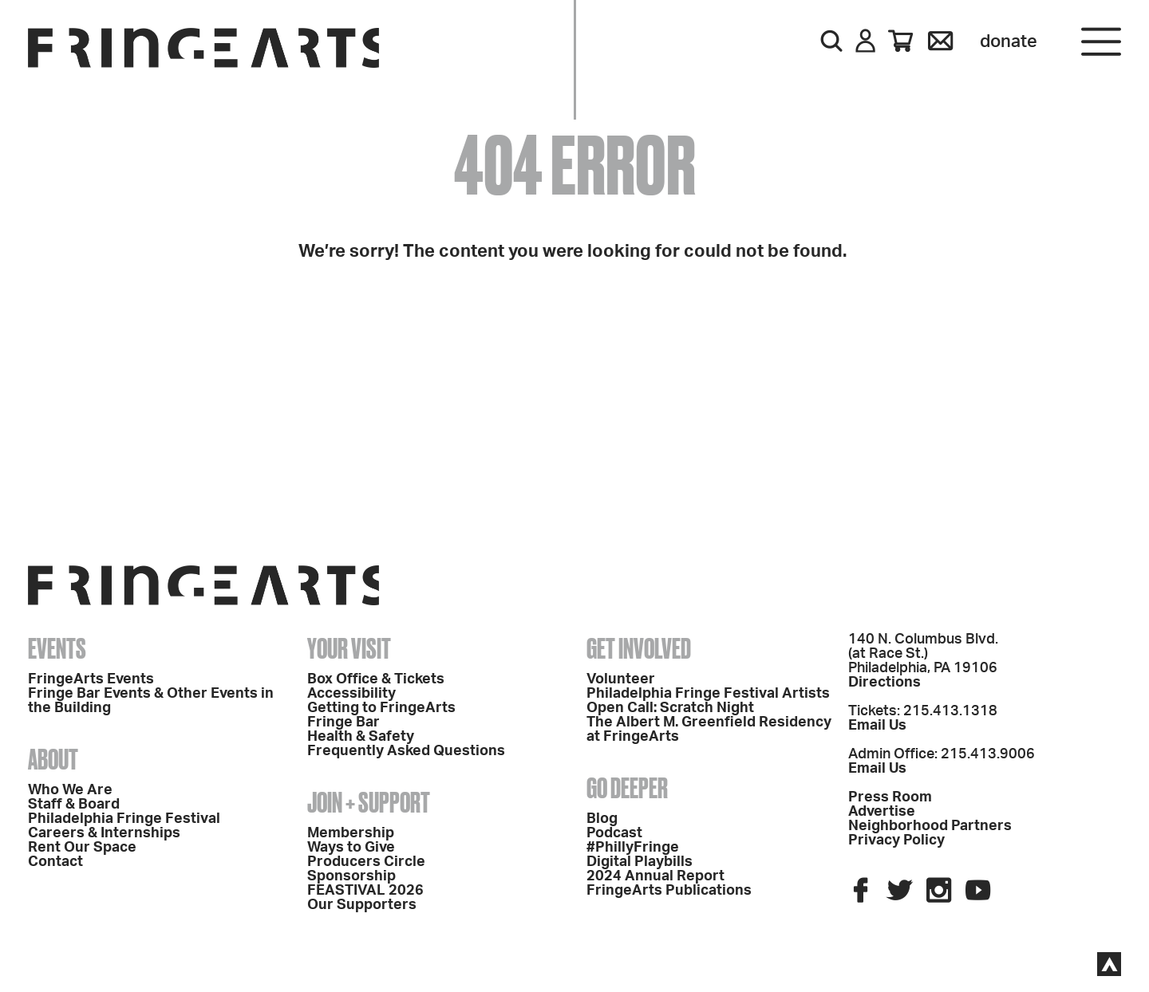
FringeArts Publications (669, 891)
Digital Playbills (639, 862)
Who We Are (70, 790)
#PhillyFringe (632, 847)
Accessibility (351, 694)
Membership (350, 833)
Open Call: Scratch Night (670, 708)
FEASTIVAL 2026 (365, 891)
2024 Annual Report (655, 876)
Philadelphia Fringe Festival (124, 819)
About (53, 759)
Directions (884, 682)
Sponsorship (351, 876)
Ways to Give (351, 847)
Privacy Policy (896, 840)
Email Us (877, 725)
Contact (55, 862)
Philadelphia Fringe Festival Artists (708, 694)
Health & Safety (360, 737)
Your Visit (349, 648)
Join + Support (368, 802)
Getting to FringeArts (381, 708)
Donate (1008, 41)
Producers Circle (366, 862)
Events (57, 648)
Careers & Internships (104, 833)
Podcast (614, 833)
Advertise (881, 812)
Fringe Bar (343, 722)
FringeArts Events (91, 679)
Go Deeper (627, 788)
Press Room (890, 797)
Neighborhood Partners (930, 826)
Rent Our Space (82, 847)
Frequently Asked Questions (406, 751)
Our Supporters (362, 905)
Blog (602, 819)
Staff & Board (74, 804)
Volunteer (620, 679)
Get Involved (638, 648)
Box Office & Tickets (375, 679)
